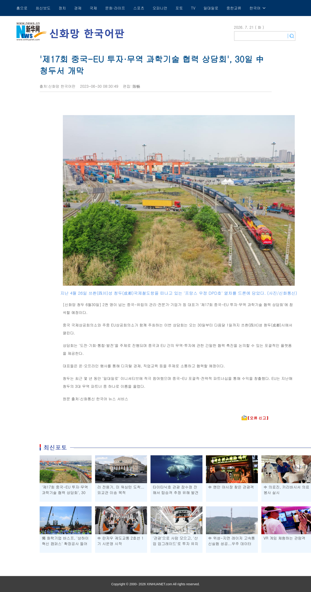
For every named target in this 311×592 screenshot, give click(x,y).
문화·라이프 (115, 8)
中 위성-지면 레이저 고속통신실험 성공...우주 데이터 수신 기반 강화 (231, 543)
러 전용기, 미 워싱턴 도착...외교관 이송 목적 (120, 489)
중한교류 (233, 8)
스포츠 (138, 8)
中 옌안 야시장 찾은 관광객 (231, 487)
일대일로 (210, 8)
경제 (78, 8)
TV (193, 8)
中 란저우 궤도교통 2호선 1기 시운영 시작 (120, 540)
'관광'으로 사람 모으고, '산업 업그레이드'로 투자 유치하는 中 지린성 (176, 543)
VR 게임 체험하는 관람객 (284, 538)
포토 (179, 8)
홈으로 (22, 8)
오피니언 (160, 8)
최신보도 (43, 8)
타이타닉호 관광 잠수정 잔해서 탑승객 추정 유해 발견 (176, 489)
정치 (62, 8)
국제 (93, 8)
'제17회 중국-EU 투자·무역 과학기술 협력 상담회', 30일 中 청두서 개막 (65, 492)
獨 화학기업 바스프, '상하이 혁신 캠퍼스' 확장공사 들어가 (65, 543)
